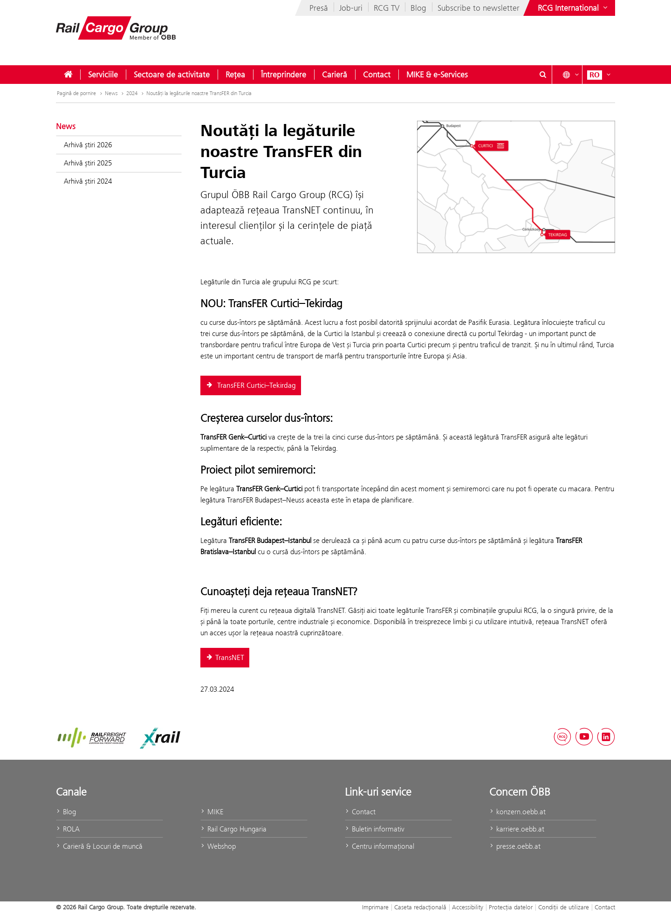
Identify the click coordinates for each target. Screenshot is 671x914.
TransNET (224, 657)
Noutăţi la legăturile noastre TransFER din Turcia (199, 93)
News (111, 93)
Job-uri (351, 8)
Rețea (235, 74)
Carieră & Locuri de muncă (99, 846)
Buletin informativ (374, 829)
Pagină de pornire (76, 93)
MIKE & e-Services (437, 74)
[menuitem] (68, 74)
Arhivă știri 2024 (88, 181)
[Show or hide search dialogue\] (543, 74)
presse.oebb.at (515, 846)
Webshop (218, 846)
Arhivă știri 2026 (88, 144)
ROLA (68, 829)
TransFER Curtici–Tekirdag (250, 385)
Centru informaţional (379, 846)
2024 (131, 93)
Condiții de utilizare (563, 907)
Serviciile (103, 74)
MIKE (211, 811)
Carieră (334, 74)
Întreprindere (283, 74)
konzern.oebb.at (517, 811)
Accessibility (467, 907)
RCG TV (386, 8)
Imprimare (375, 907)
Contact (376, 74)
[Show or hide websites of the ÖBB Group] (573, 8)
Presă (318, 8)
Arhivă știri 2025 (88, 162)
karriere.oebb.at (516, 829)
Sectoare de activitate (172, 74)
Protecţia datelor (511, 907)
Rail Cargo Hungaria (233, 829)
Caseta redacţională (420, 907)
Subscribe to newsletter (479, 8)
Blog (418, 8)
